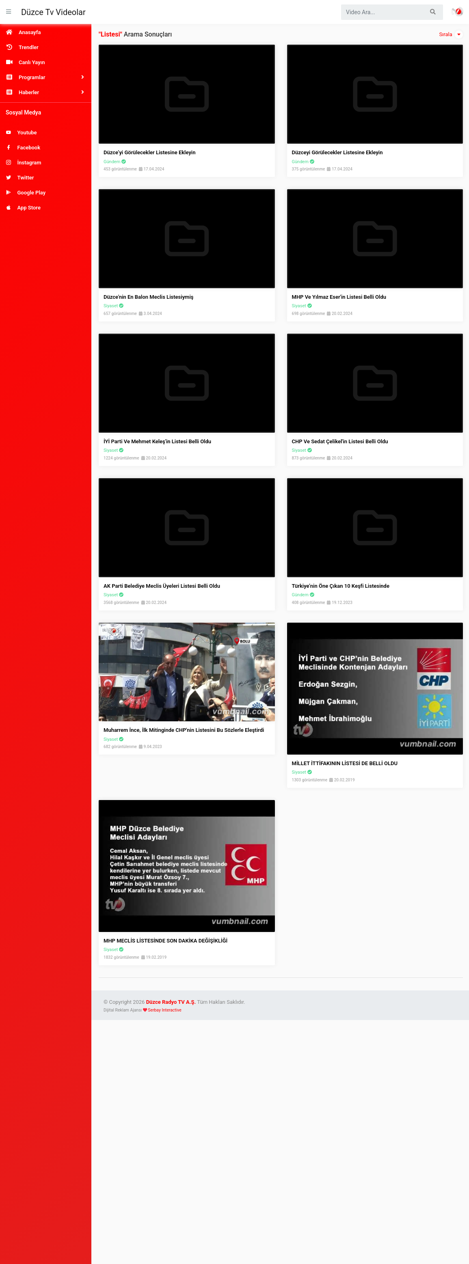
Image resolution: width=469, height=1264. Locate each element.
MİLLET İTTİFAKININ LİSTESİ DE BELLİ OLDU (345, 763)
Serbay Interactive (164, 1010)
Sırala (451, 34)
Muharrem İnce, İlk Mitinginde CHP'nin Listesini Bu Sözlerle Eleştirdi (184, 730)
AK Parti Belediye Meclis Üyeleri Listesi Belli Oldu (162, 586)
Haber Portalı (457, 11)
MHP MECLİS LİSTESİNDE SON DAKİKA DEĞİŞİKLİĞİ (165, 941)
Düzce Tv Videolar (53, 12)
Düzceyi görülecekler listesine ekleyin (337, 152)
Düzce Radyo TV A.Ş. (171, 1002)
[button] (45, 77)
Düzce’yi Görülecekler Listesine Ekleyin (150, 152)
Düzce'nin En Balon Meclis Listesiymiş (148, 297)
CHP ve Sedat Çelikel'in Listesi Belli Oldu (340, 441)
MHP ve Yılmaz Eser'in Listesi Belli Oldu (339, 297)
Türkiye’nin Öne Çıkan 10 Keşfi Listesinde (340, 586)
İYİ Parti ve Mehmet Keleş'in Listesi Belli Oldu (157, 441)
